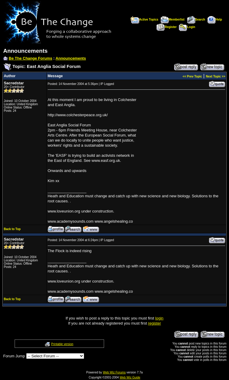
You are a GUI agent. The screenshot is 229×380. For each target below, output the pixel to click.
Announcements (70, 58)
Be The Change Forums (30, 58)
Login (187, 27)
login (159, 318)
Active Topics (144, 19)
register (154, 323)
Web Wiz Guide (130, 377)
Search (196, 19)
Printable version (62, 344)
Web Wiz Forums (114, 372)
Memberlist (173, 19)
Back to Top (12, 229)
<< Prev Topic (192, 76)
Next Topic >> (215, 76)
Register (167, 27)
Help (215, 19)
